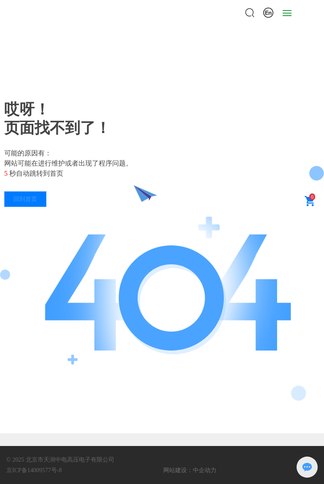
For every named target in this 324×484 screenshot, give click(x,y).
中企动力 (204, 470)
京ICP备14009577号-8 (34, 470)
